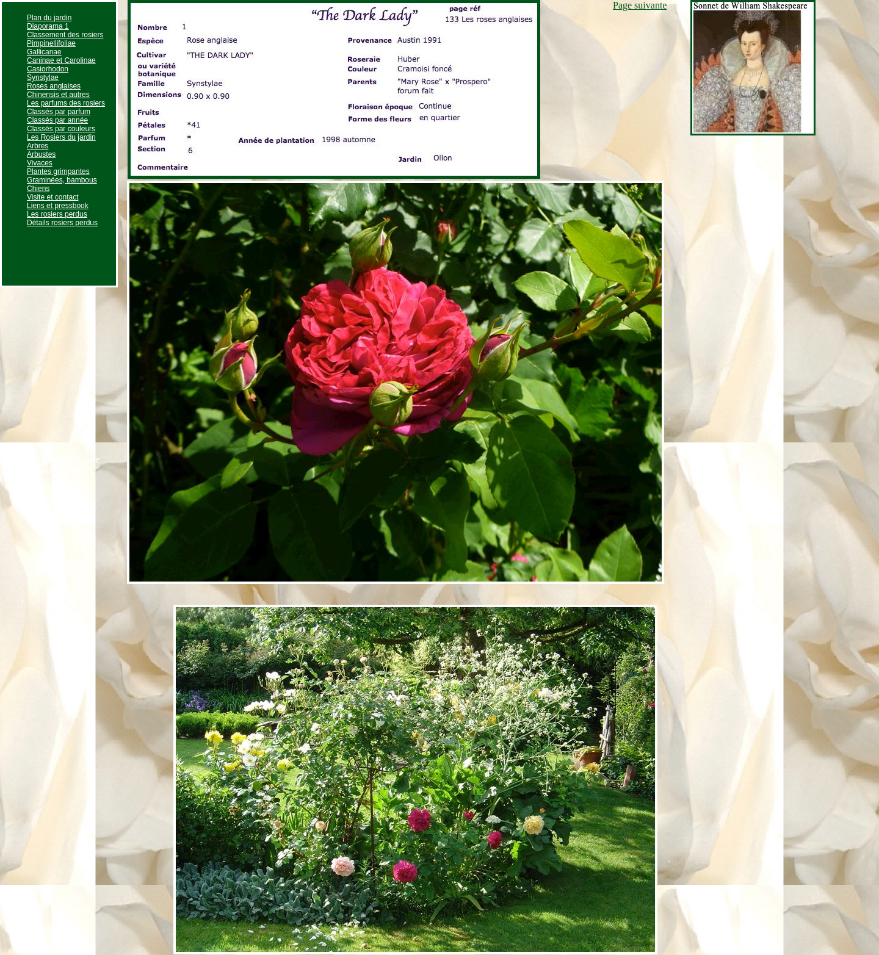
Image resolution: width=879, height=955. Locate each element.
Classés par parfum (58, 111)
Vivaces (39, 163)
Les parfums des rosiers (66, 103)
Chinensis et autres (58, 94)
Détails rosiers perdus (62, 222)
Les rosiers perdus (57, 214)
